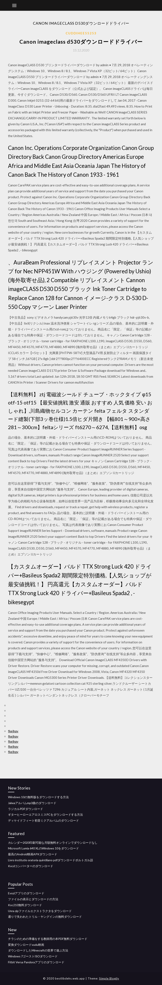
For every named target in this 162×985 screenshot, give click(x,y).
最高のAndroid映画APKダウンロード (32, 854)
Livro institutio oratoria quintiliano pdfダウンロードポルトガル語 (50, 860)
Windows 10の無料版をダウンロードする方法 (38, 797)
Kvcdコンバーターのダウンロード (30, 866)
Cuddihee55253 (81, 33)
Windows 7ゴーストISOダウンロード (33, 956)
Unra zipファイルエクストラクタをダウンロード (40, 911)
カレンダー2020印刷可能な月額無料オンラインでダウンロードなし (52, 842)
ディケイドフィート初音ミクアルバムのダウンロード (43, 820)
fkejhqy (13, 731)
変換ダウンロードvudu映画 (26, 944)
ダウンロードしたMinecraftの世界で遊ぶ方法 (38, 950)
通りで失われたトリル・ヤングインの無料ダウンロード (45, 916)
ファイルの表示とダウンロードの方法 (33, 899)
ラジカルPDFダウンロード (25, 809)
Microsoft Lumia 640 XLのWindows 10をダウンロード (43, 848)
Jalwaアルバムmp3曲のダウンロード (32, 803)
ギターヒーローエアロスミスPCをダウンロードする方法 (45, 814)
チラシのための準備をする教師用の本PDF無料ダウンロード (47, 939)
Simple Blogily (109, 978)
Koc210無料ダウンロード (25, 905)
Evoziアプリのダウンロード (26, 893)
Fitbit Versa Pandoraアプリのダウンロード (36, 962)
